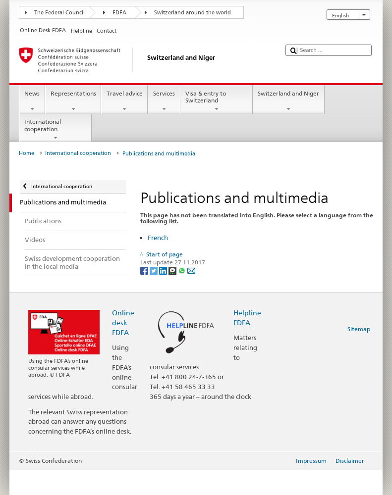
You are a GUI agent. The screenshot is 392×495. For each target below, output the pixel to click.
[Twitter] (154, 270)
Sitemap (358, 329)
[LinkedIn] (163, 270)
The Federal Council (59, 12)
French (158, 238)
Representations (73, 101)
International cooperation (55, 130)
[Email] (191, 270)
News (32, 101)
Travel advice (124, 101)
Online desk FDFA (123, 322)
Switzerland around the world (192, 12)
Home (26, 153)
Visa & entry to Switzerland (216, 101)
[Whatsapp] (182, 270)
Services (163, 101)
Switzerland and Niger (288, 101)
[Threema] (173, 270)
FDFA (119, 12)
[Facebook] (145, 270)
